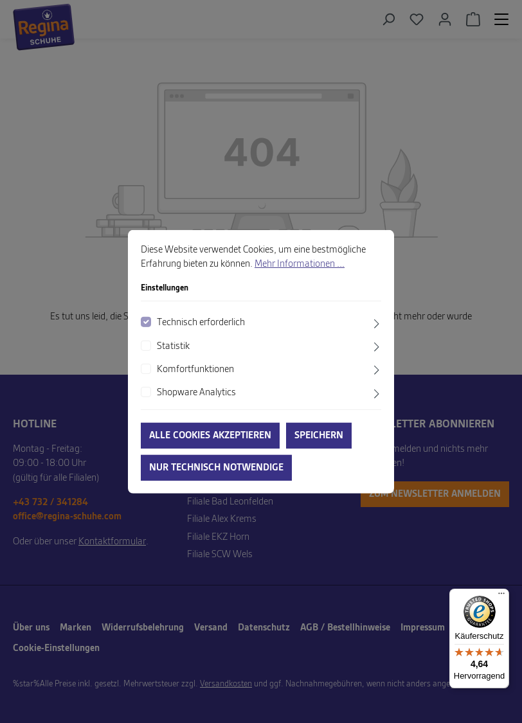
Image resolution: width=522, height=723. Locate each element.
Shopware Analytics (196, 393)
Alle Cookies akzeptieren (210, 436)
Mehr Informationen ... (300, 264)
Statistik (173, 346)
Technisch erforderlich (201, 322)
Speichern (318, 436)
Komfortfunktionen (195, 369)
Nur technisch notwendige (216, 468)
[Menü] (501, 596)
